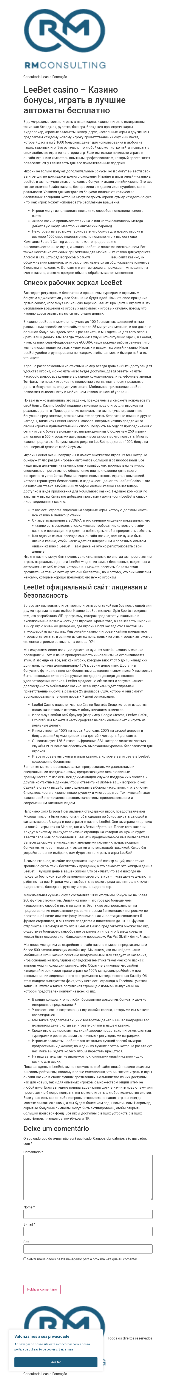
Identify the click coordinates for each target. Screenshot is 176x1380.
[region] (56, 1351)
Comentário (33, 1152)
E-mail (29, 1224)
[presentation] (52, 1274)
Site (26, 1242)
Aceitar (56, 1362)
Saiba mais (66, 1351)
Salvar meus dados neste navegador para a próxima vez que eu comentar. (82, 1259)
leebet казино (100, 257)
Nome (29, 1207)
